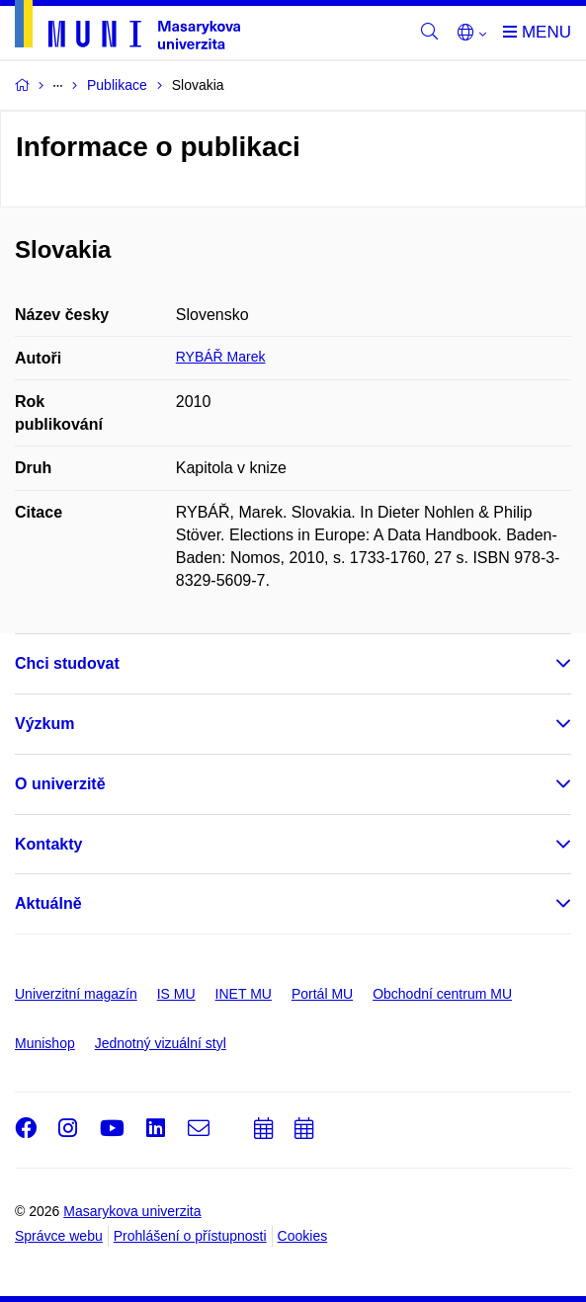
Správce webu (59, 1236)
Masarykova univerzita (132, 1211)
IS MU (176, 994)
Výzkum (44, 723)
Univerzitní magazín (76, 994)
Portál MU (322, 994)
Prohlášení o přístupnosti (190, 1236)
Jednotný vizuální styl (160, 1043)
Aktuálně (48, 903)
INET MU (243, 994)
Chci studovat (67, 663)
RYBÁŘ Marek (221, 357)
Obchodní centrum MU (442, 994)
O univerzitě (60, 783)
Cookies (303, 1236)
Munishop (45, 1043)
